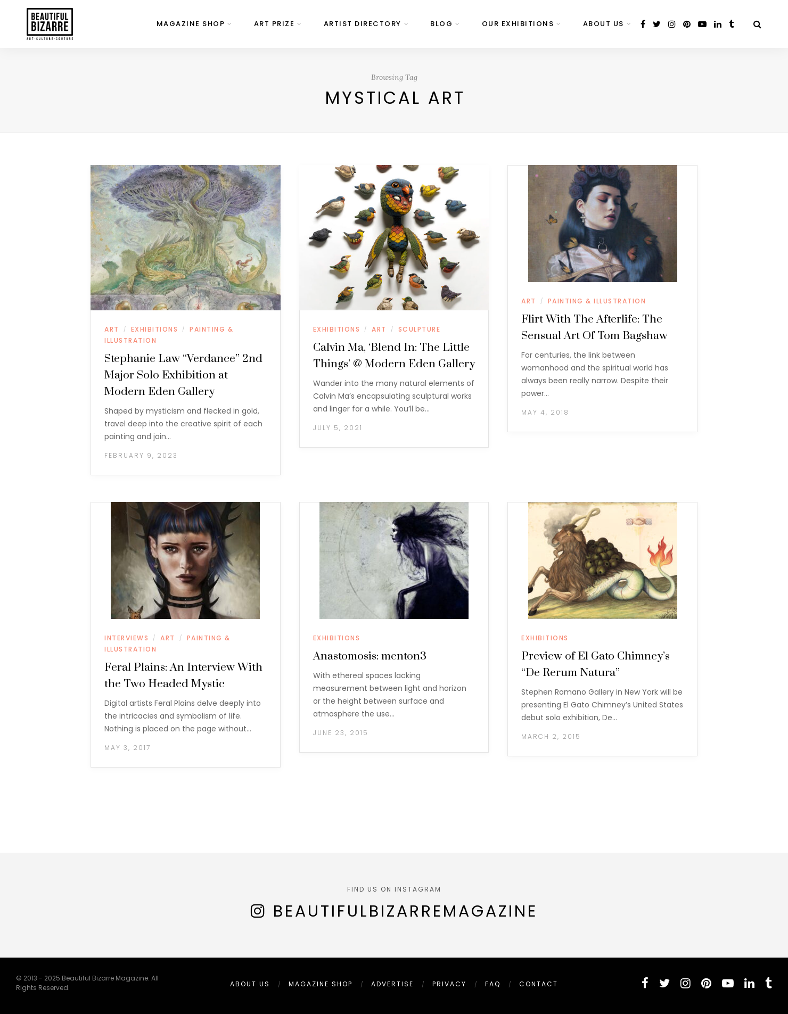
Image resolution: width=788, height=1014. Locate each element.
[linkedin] (717, 24)
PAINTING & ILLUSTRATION (597, 301)
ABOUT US (603, 24)
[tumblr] (731, 24)
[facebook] (643, 24)
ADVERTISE (392, 983)
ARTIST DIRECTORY (362, 24)
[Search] (757, 24)
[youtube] (702, 24)
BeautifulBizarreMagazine (405, 911)
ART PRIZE (274, 24)
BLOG (441, 24)
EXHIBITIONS (154, 329)
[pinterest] (687, 24)
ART (111, 329)
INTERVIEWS (126, 637)
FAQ (492, 983)
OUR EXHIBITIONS (518, 24)
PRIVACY (449, 983)
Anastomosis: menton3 (369, 656)
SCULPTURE (419, 329)
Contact (538, 983)
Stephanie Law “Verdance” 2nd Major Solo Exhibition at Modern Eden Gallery (183, 375)
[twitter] (657, 24)
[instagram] (672, 24)
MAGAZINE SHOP (191, 24)
